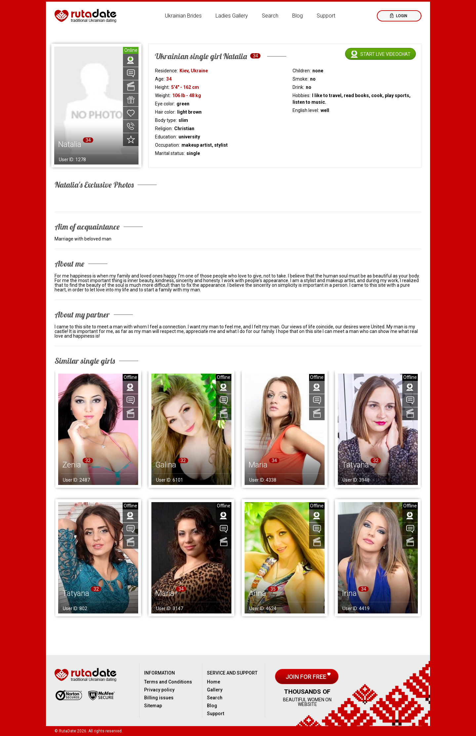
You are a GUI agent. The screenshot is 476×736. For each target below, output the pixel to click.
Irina (349, 593)
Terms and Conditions (168, 681)
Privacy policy (159, 689)
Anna (257, 593)
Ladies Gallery (232, 16)
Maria (258, 464)
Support (326, 16)
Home (213, 681)
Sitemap (153, 705)
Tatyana (355, 464)
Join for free (307, 676)
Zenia (71, 464)
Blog (297, 16)
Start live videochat (385, 54)
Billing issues (159, 697)
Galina (165, 464)
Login (401, 16)
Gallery (214, 689)
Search (270, 16)
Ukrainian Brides (183, 16)
